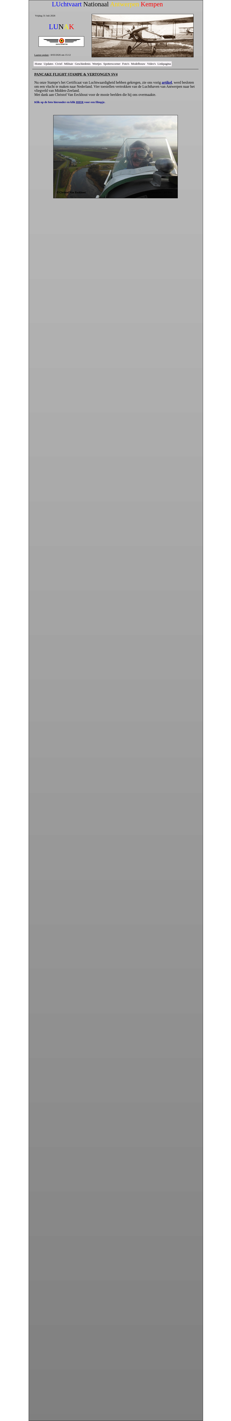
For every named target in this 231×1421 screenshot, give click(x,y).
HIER (79, 102)
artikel (167, 82)
